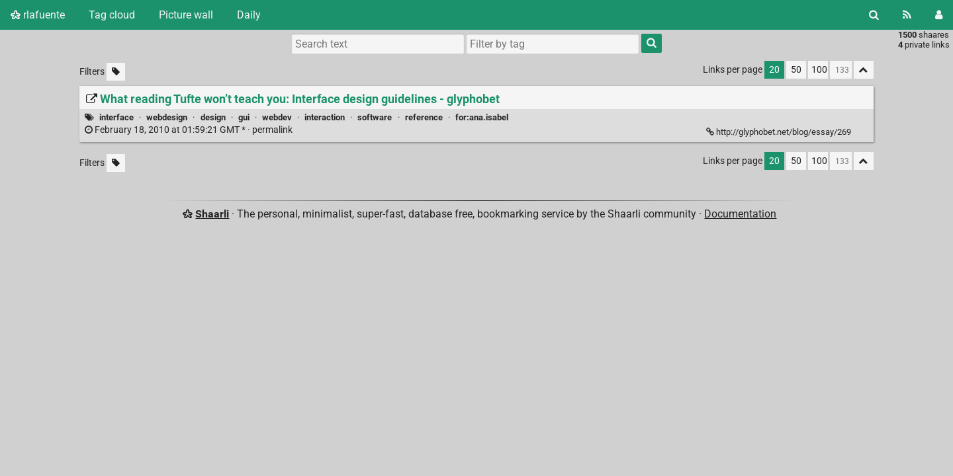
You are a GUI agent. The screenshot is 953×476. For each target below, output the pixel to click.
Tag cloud (112, 15)
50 (796, 69)
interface (116, 117)
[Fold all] (864, 70)
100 (819, 69)
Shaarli (212, 214)
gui (244, 117)
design (213, 117)
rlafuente (38, 15)
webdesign (166, 117)
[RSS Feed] (907, 15)
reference (424, 117)
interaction (324, 117)
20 (774, 69)
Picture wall (186, 15)
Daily (249, 15)
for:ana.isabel (481, 117)
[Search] (873, 15)
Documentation (740, 214)
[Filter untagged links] (116, 72)
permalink (190, 130)
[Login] (939, 15)
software (374, 117)
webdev (277, 117)
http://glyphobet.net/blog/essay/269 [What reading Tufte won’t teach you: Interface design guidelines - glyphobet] (779, 132)
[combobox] (553, 44)
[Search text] (378, 44)
